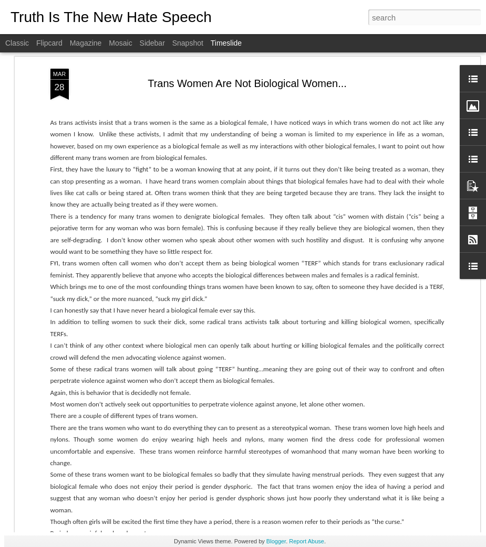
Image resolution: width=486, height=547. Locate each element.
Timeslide (226, 43)
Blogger (276, 541)
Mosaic (120, 43)
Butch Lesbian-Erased (389, 431)
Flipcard (49, 43)
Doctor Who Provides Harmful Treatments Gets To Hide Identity (327, 475)
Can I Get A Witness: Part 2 (397, 449)
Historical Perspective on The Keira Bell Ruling (152, 487)
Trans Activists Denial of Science (406, 357)
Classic (17, 43)
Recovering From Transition (398, 339)
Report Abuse (306, 541)
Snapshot (187, 43)
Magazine (86, 43)
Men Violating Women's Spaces (261, 422)
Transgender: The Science (250, 323)
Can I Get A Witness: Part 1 (397, 486)
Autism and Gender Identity (397, 394)
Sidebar (152, 43)
